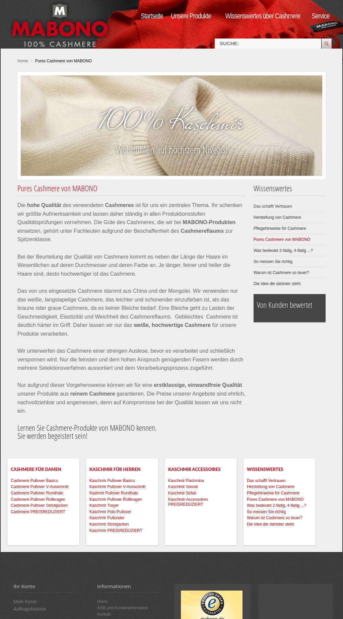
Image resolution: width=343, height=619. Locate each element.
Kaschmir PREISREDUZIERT (115, 530)
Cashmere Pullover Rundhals (37, 493)
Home (23, 61)
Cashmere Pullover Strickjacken (39, 505)
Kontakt (104, 614)
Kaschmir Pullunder (106, 517)
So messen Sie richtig (273, 261)
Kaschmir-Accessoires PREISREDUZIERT (188, 502)
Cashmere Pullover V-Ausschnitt (39, 486)
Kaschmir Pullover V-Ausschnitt (117, 486)
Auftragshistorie (29, 609)
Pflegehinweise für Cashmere (280, 228)
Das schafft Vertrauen (273, 206)
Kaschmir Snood (183, 486)
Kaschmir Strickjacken (109, 524)
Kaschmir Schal (182, 493)
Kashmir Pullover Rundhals (113, 493)
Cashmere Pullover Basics (34, 480)
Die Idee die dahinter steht (277, 283)
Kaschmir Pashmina (186, 480)
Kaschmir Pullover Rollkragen (115, 499)
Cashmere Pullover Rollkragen (38, 499)
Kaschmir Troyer (104, 505)
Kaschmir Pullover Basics (112, 480)
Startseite (152, 16)
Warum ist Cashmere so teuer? (281, 272)
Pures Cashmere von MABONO (282, 239)
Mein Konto (25, 601)
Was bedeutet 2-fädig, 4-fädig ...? (283, 250)
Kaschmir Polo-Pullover (110, 511)
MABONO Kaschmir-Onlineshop (60, 24)
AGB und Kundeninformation (122, 608)
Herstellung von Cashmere (277, 217)
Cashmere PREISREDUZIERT (38, 511)
